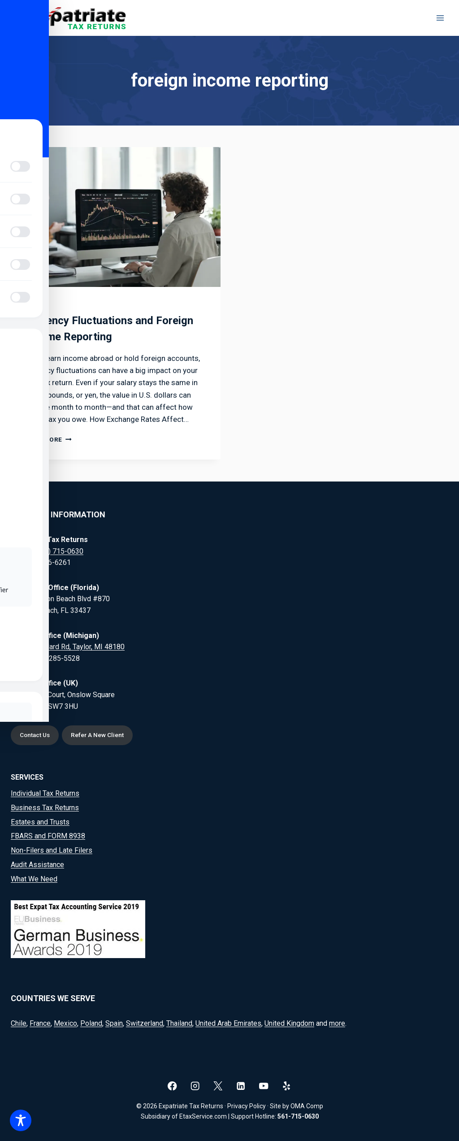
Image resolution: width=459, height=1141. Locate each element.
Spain (114, 1023)
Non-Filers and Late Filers (51, 850)
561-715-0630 (298, 1116)
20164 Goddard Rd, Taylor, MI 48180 (68, 646)
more (337, 1023)
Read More (48, 439)
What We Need (34, 879)
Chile (18, 1023)
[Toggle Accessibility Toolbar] (20, 1120)
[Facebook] (172, 1086)
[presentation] (116, 217)
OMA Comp (306, 1106)
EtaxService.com (203, 1116)
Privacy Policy (246, 1106)
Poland (91, 1023)
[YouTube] (264, 1086)
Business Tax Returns (45, 807)
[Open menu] (440, 18)
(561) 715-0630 (58, 551)
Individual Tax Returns (45, 793)
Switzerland (144, 1023)
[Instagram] (195, 1086)
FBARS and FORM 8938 (48, 836)
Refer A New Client (100, 735)
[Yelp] (286, 1086)
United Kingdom (289, 1023)
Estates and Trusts (40, 822)
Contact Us (36, 735)
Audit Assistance (37, 865)
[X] (218, 1086)
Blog (33, 305)
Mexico (65, 1023)
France (40, 1023)
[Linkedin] (241, 1086)
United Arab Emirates (228, 1023)
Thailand (179, 1023)
